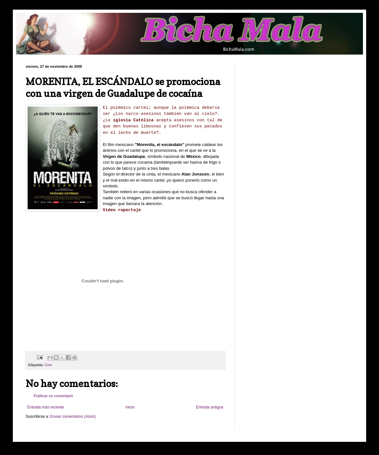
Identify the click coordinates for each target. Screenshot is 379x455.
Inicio (130, 407)
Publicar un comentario (53, 396)
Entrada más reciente (45, 407)
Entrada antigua (209, 407)
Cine (48, 365)
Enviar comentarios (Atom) (73, 416)
